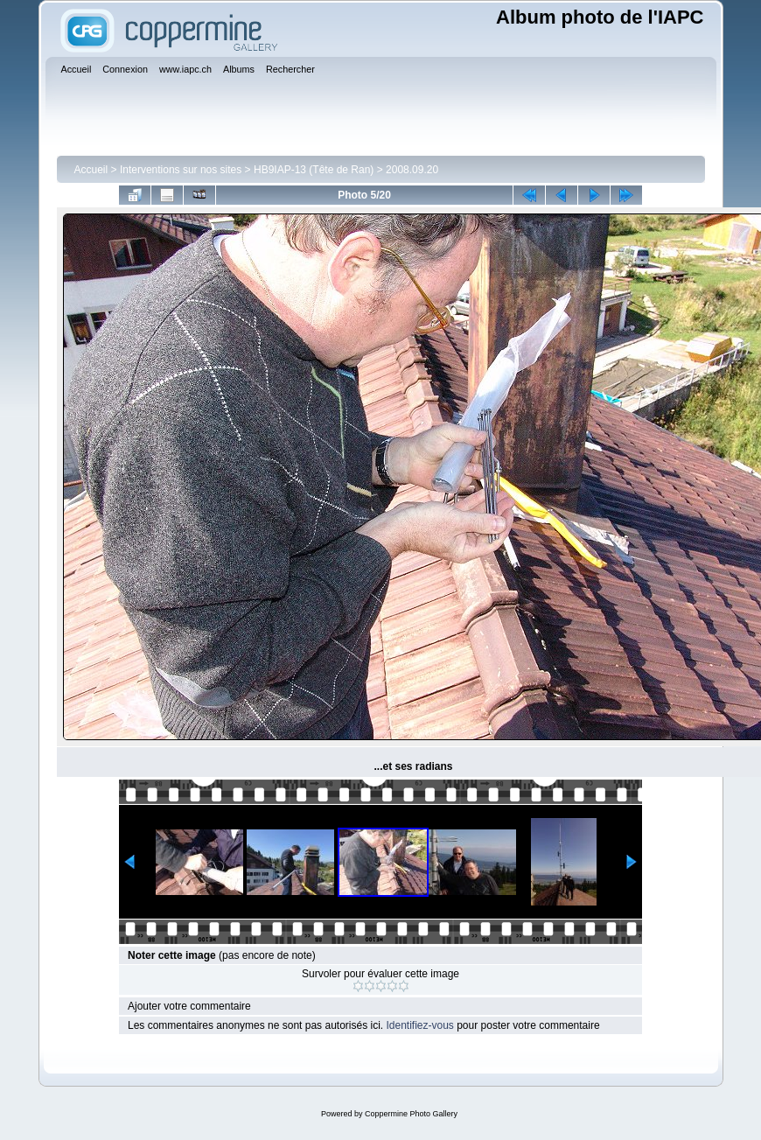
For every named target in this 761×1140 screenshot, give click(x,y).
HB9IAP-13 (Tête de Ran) (314, 170)
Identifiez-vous (419, 1025)
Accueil (91, 170)
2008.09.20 (412, 170)
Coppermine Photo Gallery (411, 1113)
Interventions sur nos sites (180, 170)
